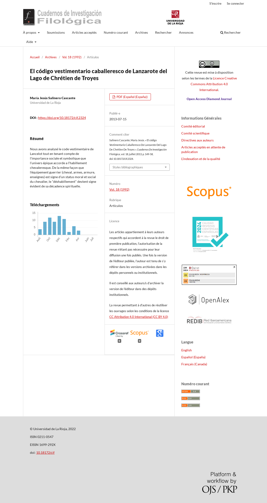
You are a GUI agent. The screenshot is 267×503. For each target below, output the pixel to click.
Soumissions (56, 32)
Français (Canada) (194, 364)
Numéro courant (116, 32)
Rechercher (163, 32)
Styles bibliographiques (128, 167)
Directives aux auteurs (197, 140)
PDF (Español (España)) (132, 97)
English (186, 350)
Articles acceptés (84, 32)
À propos (30, 32)
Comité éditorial (193, 126)
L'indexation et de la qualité (200, 159)
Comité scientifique (195, 133)
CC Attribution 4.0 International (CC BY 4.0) (138, 317)
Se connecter (235, 3)
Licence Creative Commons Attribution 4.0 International (214, 84)
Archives (141, 32)
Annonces (186, 32)
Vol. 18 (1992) (71, 57)
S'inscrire (215, 3)
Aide (30, 42)
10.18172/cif (45, 452)
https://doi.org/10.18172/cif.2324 (62, 118)
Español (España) (193, 357)
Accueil (34, 57)
